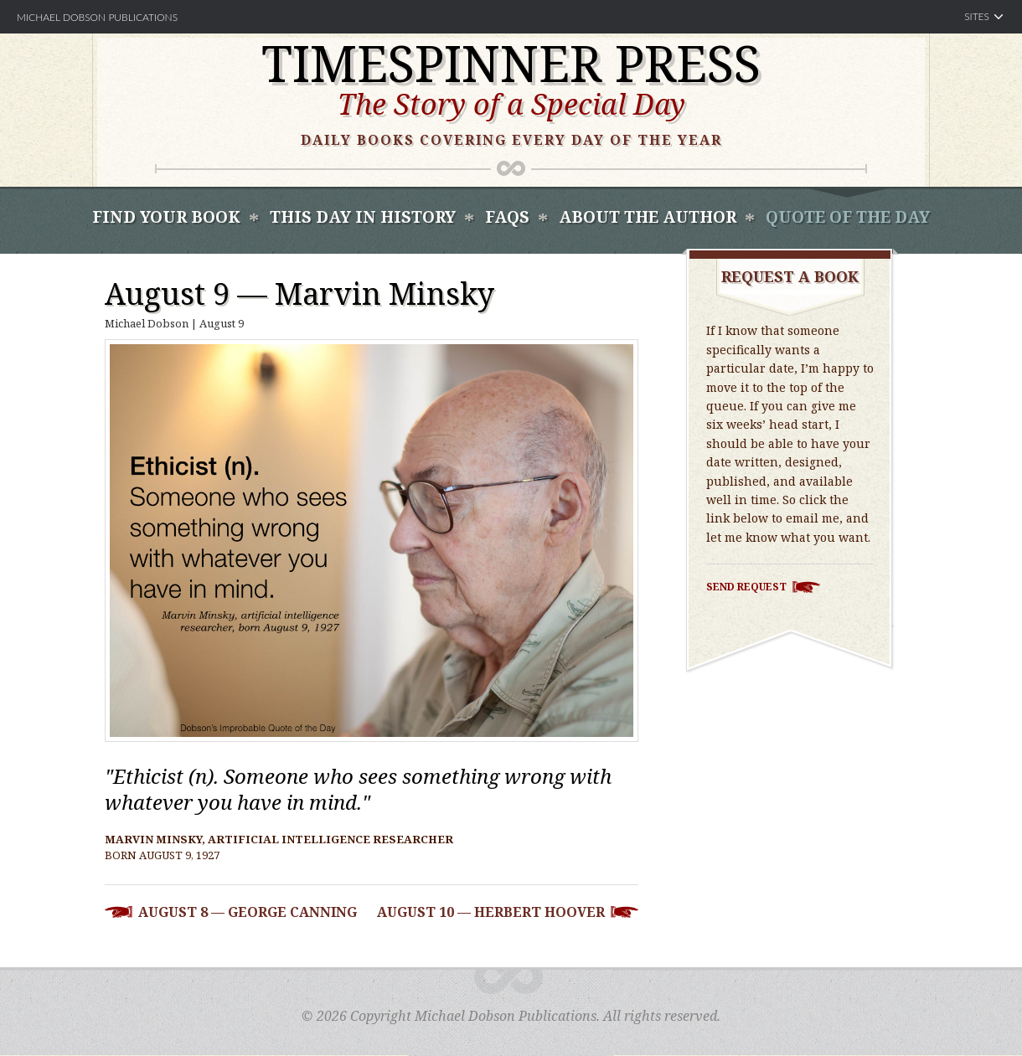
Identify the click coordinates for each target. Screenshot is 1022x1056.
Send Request (746, 587)
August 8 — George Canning (247, 912)
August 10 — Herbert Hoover (491, 912)
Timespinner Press (511, 63)
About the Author (647, 217)
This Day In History (363, 217)
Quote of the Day (848, 217)
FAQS (507, 217)
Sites (976, 16)
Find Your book (166, 217)
